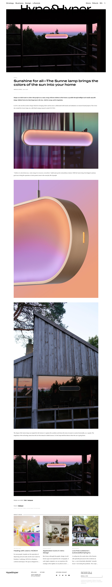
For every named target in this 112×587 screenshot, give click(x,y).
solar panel (37, 508)
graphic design (47, 548)
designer (20, 508)
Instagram (30, 500)
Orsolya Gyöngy (18, 89)
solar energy (30, 508)
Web (25, 500)
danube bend (75, 548)
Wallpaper (20, 506)
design (15, 77)
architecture (17, 548)
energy (24, 508)
